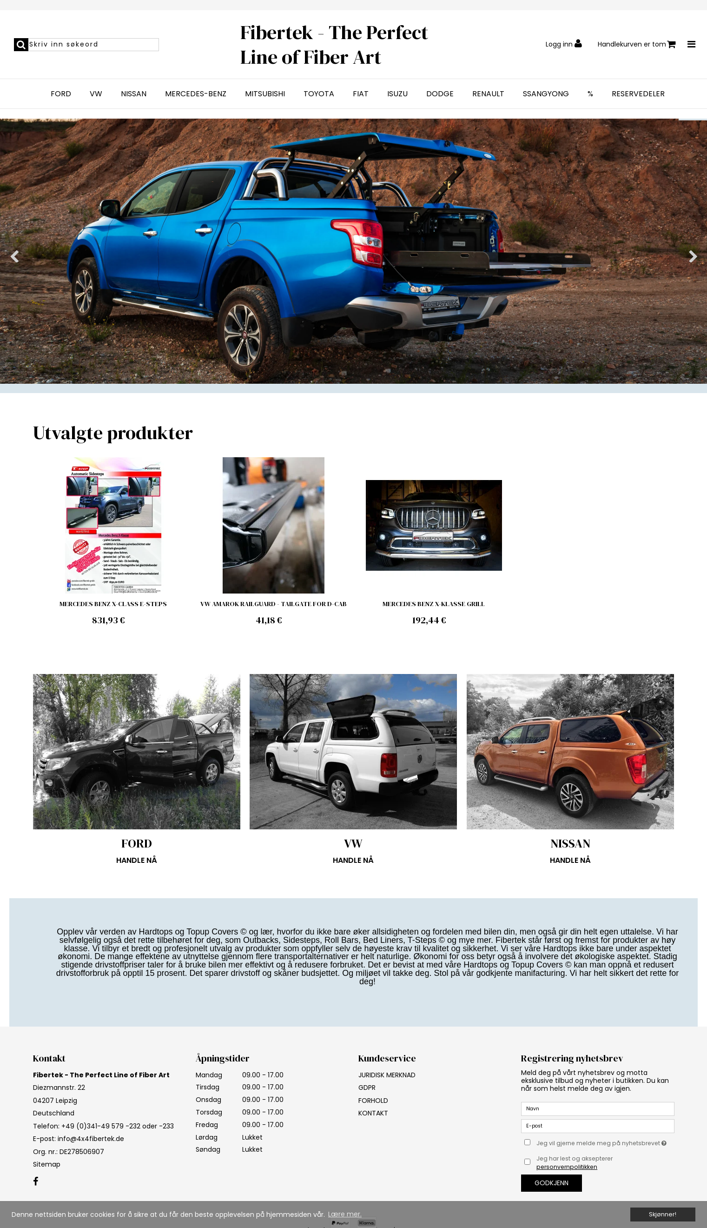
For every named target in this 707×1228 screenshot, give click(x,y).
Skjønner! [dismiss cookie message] (662, 1214)
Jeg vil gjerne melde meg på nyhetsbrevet (605, 1142)
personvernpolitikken (566, 1167)
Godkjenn (551, 1183)
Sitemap (46, 1164)
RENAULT (488, 94)
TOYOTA (319, 94)
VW (96, 94)
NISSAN (133, 94)
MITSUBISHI (265, 94)
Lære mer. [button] (345, 1214)
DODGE (440, 94)
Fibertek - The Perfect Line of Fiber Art (334, 44)
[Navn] (597, 1108)
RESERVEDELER (638, 94)
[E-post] (597, 1125)
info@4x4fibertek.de (91, 1138)
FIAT (361, 94)
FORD (61, 94)
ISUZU (397, 94)
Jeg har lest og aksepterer (574, 1163)
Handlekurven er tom (637, 44)
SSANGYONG (546, 94)
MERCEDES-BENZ (195, 94)
